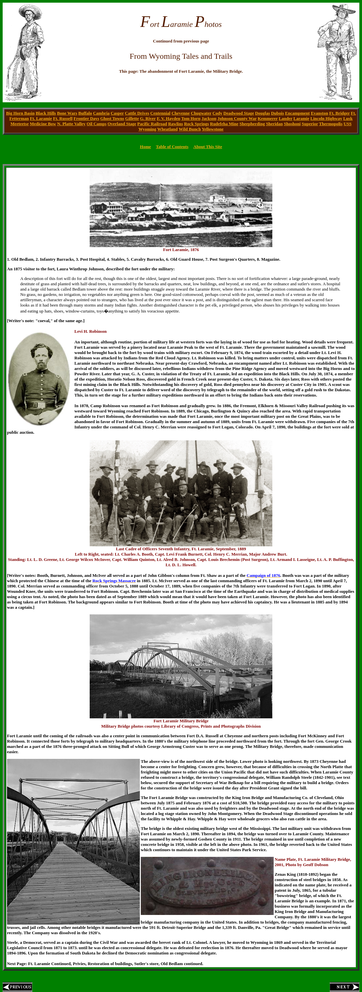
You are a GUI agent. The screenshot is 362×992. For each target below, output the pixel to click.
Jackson (209, 118)
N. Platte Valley (71, 123)
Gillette (132, 118)
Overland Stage (122, 123)
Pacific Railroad (152, 123)
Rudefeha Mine (224, 123)
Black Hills (46, 113)
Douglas (262, 113)
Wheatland (167, 129)
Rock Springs (196, 123)
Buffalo (85, 113)
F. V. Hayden (168, 118)
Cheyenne (180, 113)
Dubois (277, 113)
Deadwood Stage (239, 113)
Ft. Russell (63, 118)
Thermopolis (331, 123)
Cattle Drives (137, 113)
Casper (117, 113)
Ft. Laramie (41, 118)
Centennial (160, 113)
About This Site (207, 146)
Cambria (101, 113)
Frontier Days (86, 118)
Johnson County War (237, 118)
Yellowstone (213, 129)
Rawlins (175, 123)
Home (145, 146)
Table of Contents (172, 146)
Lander (285, 118)
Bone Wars (67, 113)
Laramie (302, 118)
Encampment (297, 113)
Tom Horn (191, 118)
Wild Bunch (190, 129)
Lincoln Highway (326, 118)
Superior (310, 123)
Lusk (347, 118)
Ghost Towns (112, 118)
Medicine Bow (43, 123)
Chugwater (201, 113)
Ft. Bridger (339, 113)
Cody (218, 113)
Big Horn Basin (20, 113)
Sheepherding (252, 123)
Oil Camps (97, 123)
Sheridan (274, 123)
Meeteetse (20, 123)
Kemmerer (268, 118)
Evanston (319, 113)
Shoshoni (292, 123)
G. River (147, 118)
